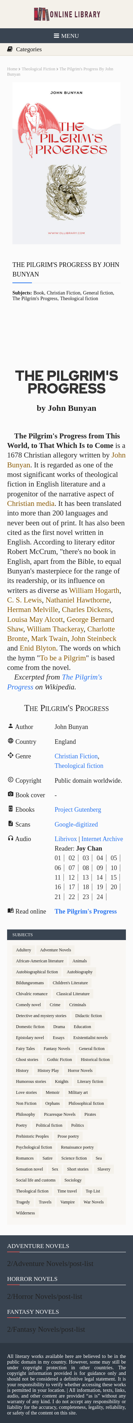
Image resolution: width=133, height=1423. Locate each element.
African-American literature (39, 960)
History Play (48, 1070)
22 (72, 896)
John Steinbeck (94, 638)
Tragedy (23, 1202)
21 (58, 896)
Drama (59, 1026)
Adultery (23, 949)
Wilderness (25, 1213)
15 (113, 877)
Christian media (31, 503)
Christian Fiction (64, 293)
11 (58, 877)
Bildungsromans (30, 982)
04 (100, 858)
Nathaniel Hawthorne (78, 600)
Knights (61, 1081)
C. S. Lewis (24, 600)
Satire (47, 1158)
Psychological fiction (34, 1147)
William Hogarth (94, 590)
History (22, 1070)
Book (38, 293)
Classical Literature (73, 993)
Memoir (53, 1092)
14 (99, 877)
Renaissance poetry (77, 1147)
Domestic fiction (30, 1026)
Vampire (67, 1202)
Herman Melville (32, 609)
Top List (93, 1191)
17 (72, 887)
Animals (79, 960)
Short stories (77, 1169)
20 (114, 887)
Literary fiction (90, 1081)
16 (58, 887)
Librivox (66, 838)
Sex (55, 1169)
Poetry (21, 1125)
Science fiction (74, 1158)
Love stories (26, 1092)
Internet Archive (102, 838)
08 (86, 867)
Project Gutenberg (78, 809)
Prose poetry (68, 1136)
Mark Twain (49, 638)
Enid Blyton (38, 648)
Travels (45, 1202)
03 (86, 858)
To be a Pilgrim (63, 658)
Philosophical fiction (86, 1103)
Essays (59, 1037)
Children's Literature (70, 982)
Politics (77, 1125)
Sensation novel (29, 1169)
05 (114, 858)
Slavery (104, 1169)
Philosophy (25, 1114)
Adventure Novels (55, 949)
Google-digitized (76, 824)
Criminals (77, 1004)
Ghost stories (27, 1059)
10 (114, 867)
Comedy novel (28, 1004)
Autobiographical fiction (37, 971)
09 (100, 867)
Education (82, 1026)
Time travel (67, 1191)
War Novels (94, 1202)
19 (100, 887)
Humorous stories (31, 1081)
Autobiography (80, 971)
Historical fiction (95, 1059)
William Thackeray (55, 629)
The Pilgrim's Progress (34, 298)
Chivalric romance (32, 993)
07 (72, 867)
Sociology (73, 1180)
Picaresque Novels (60, 1114)
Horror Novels (80, 1070)
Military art (78, 1092)
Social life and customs (36, 1180)
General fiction (98, 293)
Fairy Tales (25, 1048)
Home (12, 68)
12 (71, 877)
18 (86, 887)
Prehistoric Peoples (32, 1136)
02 (72, 858)
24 (100, 896)
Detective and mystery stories (41, 1015)
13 (85, 877)
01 (58, 858)
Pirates (90, 1114)
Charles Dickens (86, 609)
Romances (25, 1158)
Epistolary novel (30, 1037)
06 (58, 867)
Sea (99, 1158)
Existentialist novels (90, 1037)
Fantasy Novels (57, 1048)
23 (86, 896)
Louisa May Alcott (35, 619)
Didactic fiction (88, 1015)
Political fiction (49, 1125)
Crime (55, 1004)
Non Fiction (26, 1103)
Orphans (52, 1103)
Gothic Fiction (59, 1059)
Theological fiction (38, 68)
